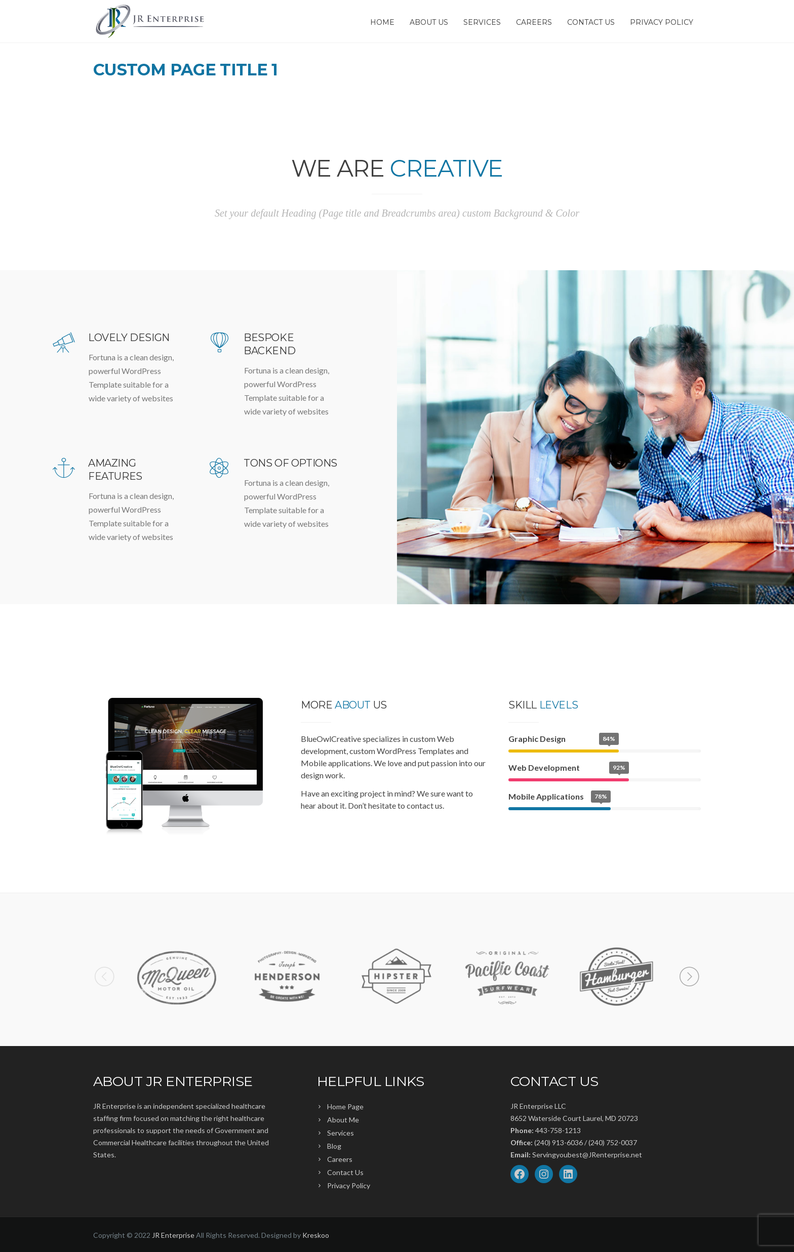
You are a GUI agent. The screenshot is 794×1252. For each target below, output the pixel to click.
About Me (343, 1119)
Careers (534, 22)
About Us (429, 22)
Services (482, 22)
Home (382, 22)
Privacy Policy (661, 22)
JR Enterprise (173, 1235)
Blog (334, 1146)
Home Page (345, 1106)
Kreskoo (315, 1235)
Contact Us (591, 22)
